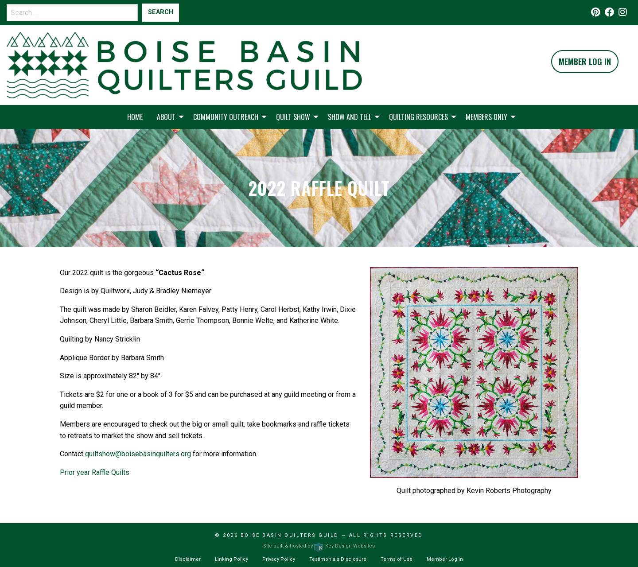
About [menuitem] (166, 117)
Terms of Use (396, 559)
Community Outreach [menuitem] (225, 117)
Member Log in (445, 559)
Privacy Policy (278, 559)
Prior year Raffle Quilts (94, 472)
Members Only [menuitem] (486, 117)
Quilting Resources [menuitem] (418, 117)
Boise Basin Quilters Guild (290, 535)
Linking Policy (231, 559)
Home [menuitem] (135, 117)
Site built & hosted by (318, 546)
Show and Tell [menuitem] (349, 117)
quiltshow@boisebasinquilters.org (138, 454)
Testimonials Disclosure (337, 559)
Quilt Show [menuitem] (293, 117)
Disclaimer (188, 559)
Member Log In (585, 61)
